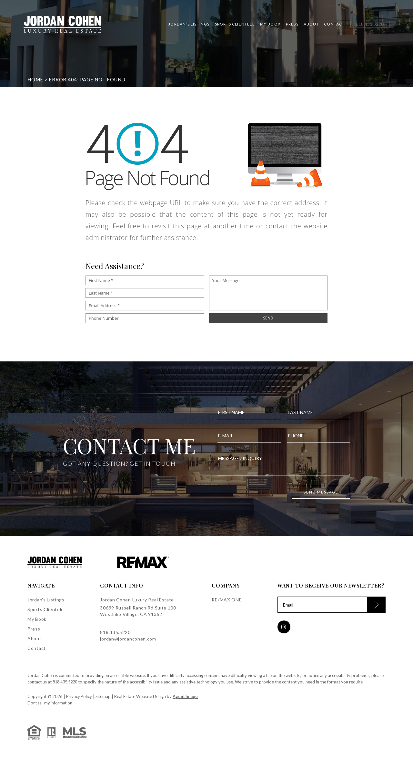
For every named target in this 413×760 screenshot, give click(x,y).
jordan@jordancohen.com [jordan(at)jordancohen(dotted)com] (128, 638)
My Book (266, 26)
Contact (330, 26)
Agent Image (186, 696)
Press (288, 26)
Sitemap (103, 696)
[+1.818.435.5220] (366, 26)
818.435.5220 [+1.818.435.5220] (115, 632)
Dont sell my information (50, 702)
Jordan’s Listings (185, 26)
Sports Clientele (231, 26)
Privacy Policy (79, 696)
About (307, 26)
